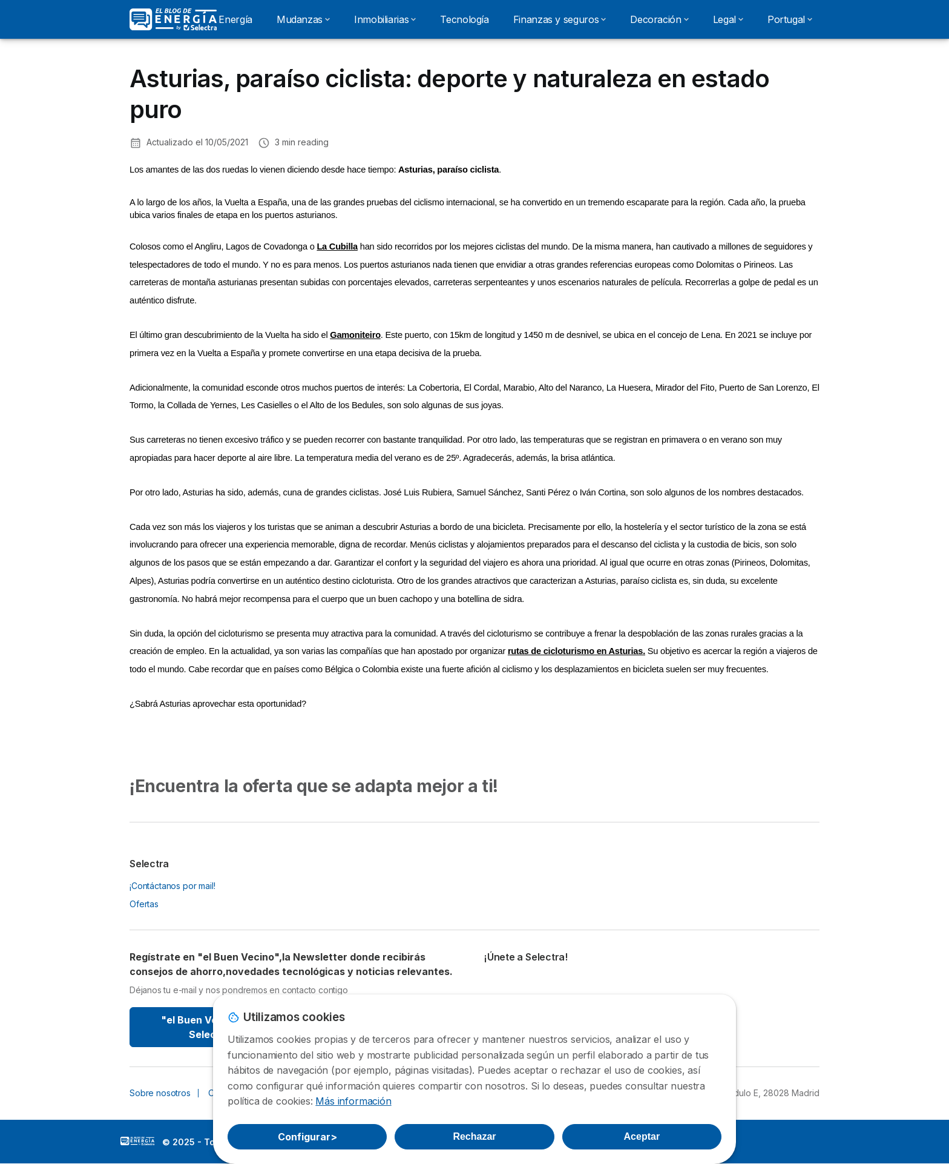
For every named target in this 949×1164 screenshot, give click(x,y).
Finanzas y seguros (559, 19)
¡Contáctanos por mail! (172, 886)
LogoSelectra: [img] (137, 1141)
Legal (728, 19)
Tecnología (464, 19)
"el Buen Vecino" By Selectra (209, 1027)
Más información (353, 1101)
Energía (235, 19)
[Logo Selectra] (173, 19)
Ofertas (144, 904)
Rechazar (474, 1136)
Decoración (659, 19)
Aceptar (642, 1136)
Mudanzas (303, 19)
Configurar (307, 1136)
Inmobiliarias (385, 19)
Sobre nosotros (160, 1093)
